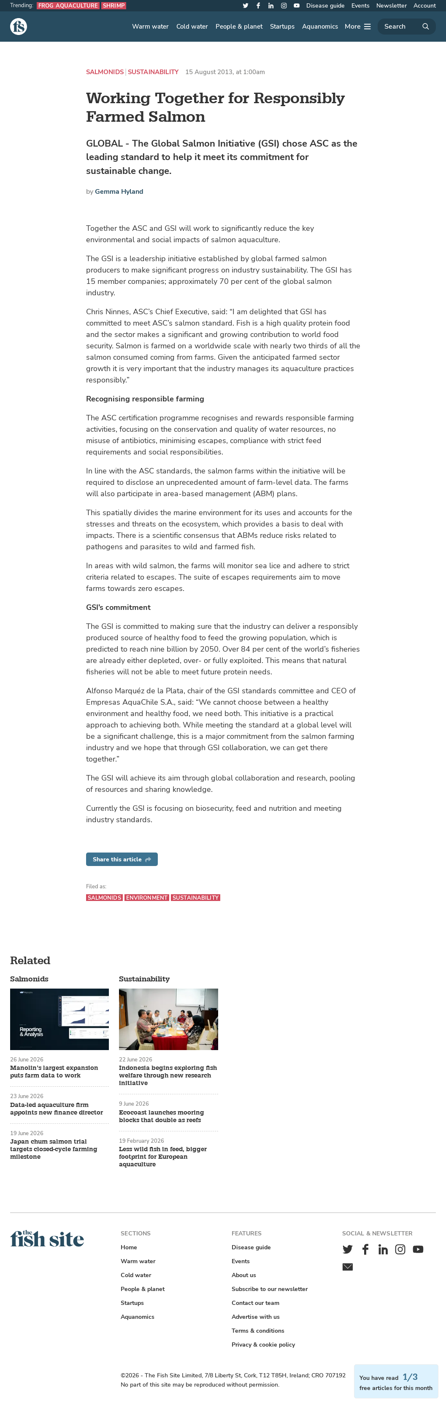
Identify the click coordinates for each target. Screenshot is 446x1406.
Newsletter (391, 6)
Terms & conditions (258, 1331)
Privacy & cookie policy (263, 1345)
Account (425, 6)
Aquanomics (320, 26)
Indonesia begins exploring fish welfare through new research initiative (168, 1075)
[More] (358, 27)
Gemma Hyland (119, 191)
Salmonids (105, 72)
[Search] (407, 27)
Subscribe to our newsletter (270, 1289)
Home (129, 1247)
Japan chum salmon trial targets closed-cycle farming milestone (53, 1149)
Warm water (150, 26)
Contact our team (255, 1303)
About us (244, 1275)
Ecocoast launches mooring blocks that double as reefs (161, 1116)
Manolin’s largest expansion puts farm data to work (54, 1072)
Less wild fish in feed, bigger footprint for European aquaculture (163, 1157)
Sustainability (153, 72)
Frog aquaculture (68, 5)
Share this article (122, 859)
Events (360, 6)
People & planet (239, 26)
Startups (282, 26)
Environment (147, 897)
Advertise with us (256, 1317)
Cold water (192, 26)
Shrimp (113, 5)
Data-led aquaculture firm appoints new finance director (56, 1109)
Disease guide (325, 6)
